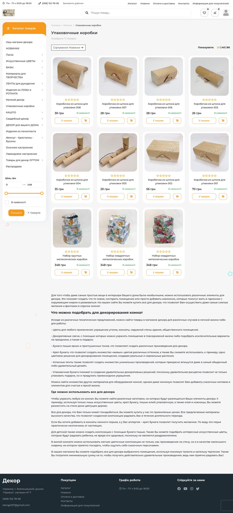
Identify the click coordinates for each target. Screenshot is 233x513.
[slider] (6, 193)
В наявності (18, 202)
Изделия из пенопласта (21, 131)
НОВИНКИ (12, 48)
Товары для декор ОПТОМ (22, 160)
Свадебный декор (17, 118)
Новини (145, 3)
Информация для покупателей (211, 3)
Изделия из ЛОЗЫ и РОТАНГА (18, 91)
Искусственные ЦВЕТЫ (20, 61)
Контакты (183, 3)
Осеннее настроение (19, 147)
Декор (11, 481)
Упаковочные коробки (20, 106)
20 (218, 47)
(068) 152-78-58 (48, 3)
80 (228, 47)
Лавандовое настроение (21, 153)
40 (223, 47)
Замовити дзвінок (73, 3)
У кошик (66, 120)
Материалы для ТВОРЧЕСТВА (16, 75)
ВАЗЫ (9, 67)
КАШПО (11, 112)
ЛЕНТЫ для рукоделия (20, 83)
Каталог (132, 3)
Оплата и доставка (164, 3)
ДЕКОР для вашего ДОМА (22, 125)
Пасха (9, 54)
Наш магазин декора (19, 42)
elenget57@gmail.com (16, 505)
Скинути (33, 213)
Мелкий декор (15, 99)
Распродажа (14, 166)
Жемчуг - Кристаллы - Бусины (19, 139)
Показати (16, 212)
